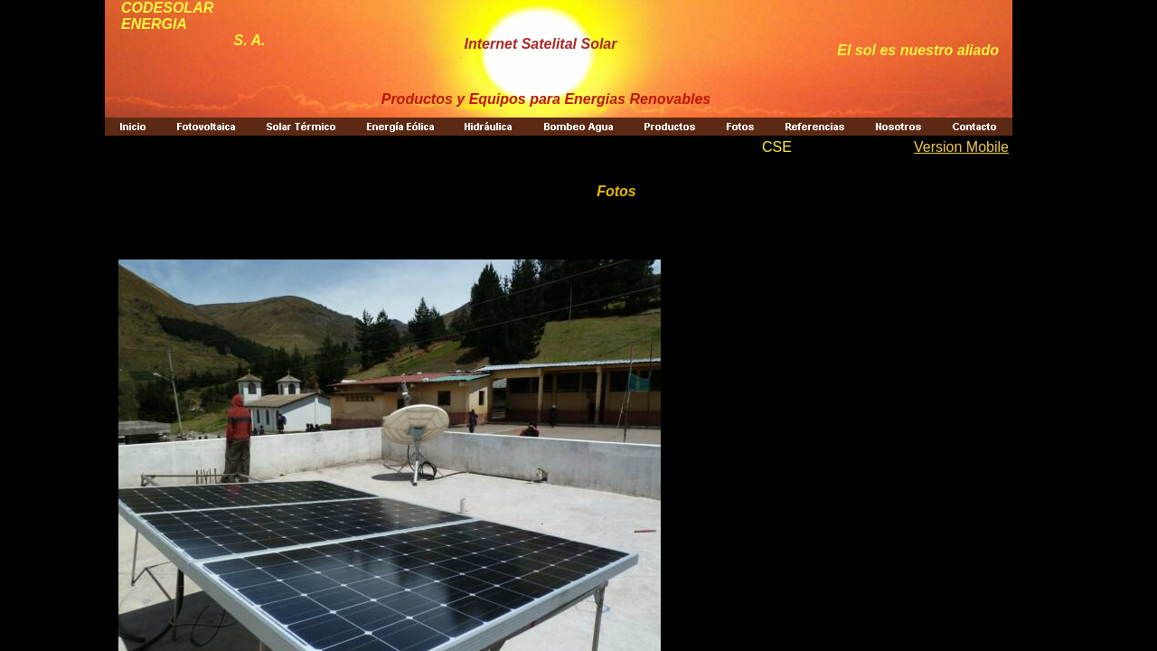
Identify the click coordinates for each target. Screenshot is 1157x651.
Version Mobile (961, 147)
